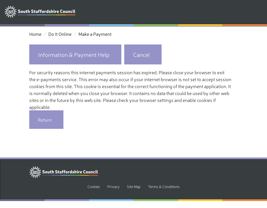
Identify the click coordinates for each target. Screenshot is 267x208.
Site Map (133, 186)
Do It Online (60, 34)
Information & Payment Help (73, 54)
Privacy (113, 186)
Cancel (141, 54)
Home (35, 34)
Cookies (93, 186)
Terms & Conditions (164, 186)
